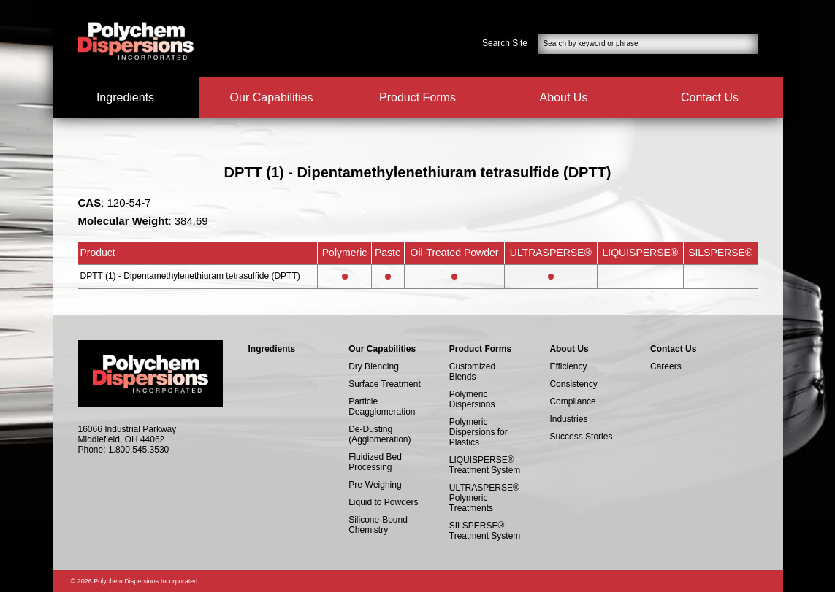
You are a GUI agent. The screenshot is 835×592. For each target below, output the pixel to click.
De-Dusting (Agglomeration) (379, 434)
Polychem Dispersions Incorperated (136, 41)
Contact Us (710, 97)
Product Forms (417, 97)
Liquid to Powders (383, 502)
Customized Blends (472, 371)
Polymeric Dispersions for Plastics (478, 432)
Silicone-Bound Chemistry (378, 525)
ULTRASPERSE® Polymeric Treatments (484, 498)
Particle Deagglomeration (381, 406)
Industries (568, 419)
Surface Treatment (384, 384)
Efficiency (568, 366)
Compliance (572, 401)
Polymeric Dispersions (472, 399)
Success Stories (580, 436)
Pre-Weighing (374, 485)
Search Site (504, 43)
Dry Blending (373, 366)
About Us (564, 97)
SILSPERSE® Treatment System (485, 530)
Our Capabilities (271, 97)
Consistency (573, 384)
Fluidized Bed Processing (375, 462)
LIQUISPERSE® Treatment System (485, 465)
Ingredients (125, 97)
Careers (666, 366)
